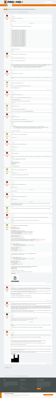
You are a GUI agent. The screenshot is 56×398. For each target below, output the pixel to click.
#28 (51, 133)
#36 (51, 224)
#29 (51, 141)
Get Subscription (22, 383)
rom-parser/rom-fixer (41, 240)
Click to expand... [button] (31, 23)
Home (21, 382)
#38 (51, 302)
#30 (51, 152)
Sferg (5, 10)
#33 (51, 193)
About (21, 390)
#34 (51, 207)
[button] (17, 5)
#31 (51, 168)
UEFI (17, 230)
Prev (5, 13)
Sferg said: (12, 16)
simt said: (12, 332)
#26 (51, 105)
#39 (51, 313)
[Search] (47, 2)
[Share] (50, 15)
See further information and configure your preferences (11, 396)
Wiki (20, 385)
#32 (51, 181)
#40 (51, 331)
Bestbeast (12, 134)
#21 (51, 15)
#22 (51, 53)
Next (11, 13)
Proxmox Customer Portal (23, 388)
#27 (51, 113)
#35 (51, 214)
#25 (51, 91)
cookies (10, 395)
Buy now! (38, 388)
